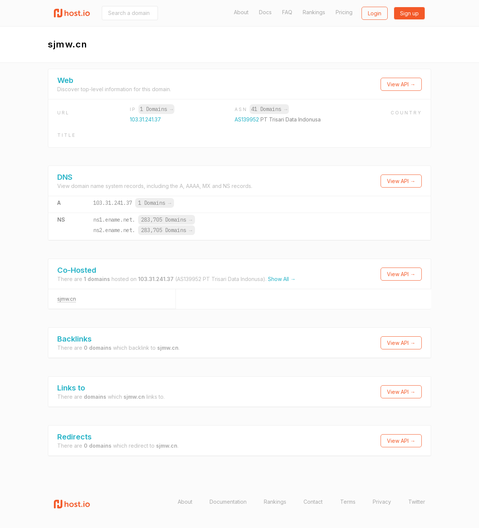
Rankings (314, 12)
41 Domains (269, 109)
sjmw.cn (66, 299)
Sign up (409, 13)
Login (374, 13)
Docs (265, 12)
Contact (313, 501)
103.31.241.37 (145, 119)
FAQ (287, 12)
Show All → (282, 279)
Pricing (344, 12)
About (241, 12)
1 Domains (156, 109)
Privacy (382, 501)
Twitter (416, 501)
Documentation (228, 501)
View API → (401, 84)
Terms (348, 501)
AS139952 (247, 119)
